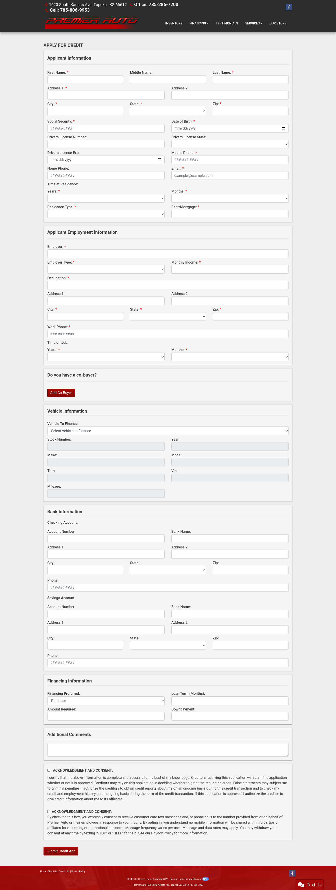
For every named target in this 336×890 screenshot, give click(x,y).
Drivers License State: (188, 136)
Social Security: (59, 121)
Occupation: (57, 277)
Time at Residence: (62, 184)
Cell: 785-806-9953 (67, 9)
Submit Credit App (60, 851)
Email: (176, 168)
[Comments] (168, 749)
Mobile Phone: (182, 152)
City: (51, 103)
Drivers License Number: (67, 136)
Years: (52, 191)
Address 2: (179, 88)
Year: (175, 439)
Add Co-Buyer (61, 392)
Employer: (55, 246)
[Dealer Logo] (91, 23)
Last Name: (222, 72)
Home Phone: (58, 168)
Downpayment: (183, 709)
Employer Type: (59, 262)
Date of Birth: (181, 121)
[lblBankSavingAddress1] (106, 629)
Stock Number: (59, 439)
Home (43, 871)
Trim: (51, 470)
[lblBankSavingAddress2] (230, 629)
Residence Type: (60, 206)
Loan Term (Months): (188, 693)
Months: (178, 191)
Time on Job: (57, 342)
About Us (52, 871)
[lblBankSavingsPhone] (168, 662)
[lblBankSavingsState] (168, 645)
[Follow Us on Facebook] (289, 7)
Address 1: (55, 88)
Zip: (216, 103)
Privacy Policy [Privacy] (78, 871)
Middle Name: (141, 72)
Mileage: (54, 486)
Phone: (53, 580)
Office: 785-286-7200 (153, 4)
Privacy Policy (162, 833)
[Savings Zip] (251, 645)
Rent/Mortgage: (184, 206)
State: (135, 103)
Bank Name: (181, 531)
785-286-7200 (196, 884)
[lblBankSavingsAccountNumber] (106, 613)
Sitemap (174, 878)
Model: (176, 455)
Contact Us (64, 871)
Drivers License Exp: (63, 152)
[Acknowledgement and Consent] (48, 769)
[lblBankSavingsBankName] (230, 613)
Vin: (174, 470)
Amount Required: (61, 709)
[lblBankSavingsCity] (85, 645)
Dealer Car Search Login (139, 878)
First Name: (56, 72)
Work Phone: (57, 326)
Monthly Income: (184, 262)
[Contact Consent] (48, 811)
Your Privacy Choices (194, 878)
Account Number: (61, 531)
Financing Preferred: (63, 693)
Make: (52, 455)
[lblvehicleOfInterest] (168, 430)
